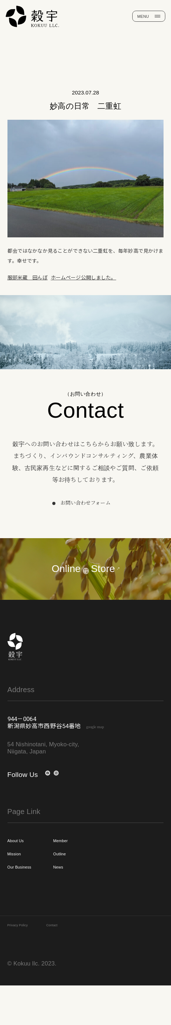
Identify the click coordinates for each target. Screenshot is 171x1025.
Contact (73, 962)
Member (87, 869)
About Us (22, 869)
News (83, 901)
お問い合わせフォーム (85, 502)
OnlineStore (85, 570)
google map (106, 751)
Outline (85, 885)
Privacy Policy (26, 962)
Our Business (29, 901)
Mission (20, 885)
